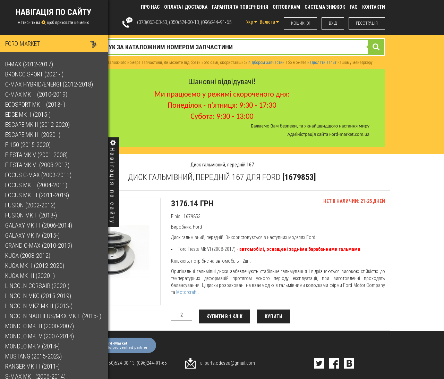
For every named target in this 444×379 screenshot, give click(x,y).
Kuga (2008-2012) (29, 255)
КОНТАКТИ (373, 7)
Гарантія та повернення (240, 7)
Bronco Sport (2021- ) (36, 74)
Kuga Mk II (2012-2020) (36, 265)
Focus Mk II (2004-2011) (38, 185)
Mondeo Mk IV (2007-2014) (41, 336)
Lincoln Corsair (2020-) (39, 285)
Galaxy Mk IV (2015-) (34, 235)
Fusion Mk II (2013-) (33, 215)
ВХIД (333, 23)
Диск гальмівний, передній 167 (222, 164)
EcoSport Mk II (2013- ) (37, 104)
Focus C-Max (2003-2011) (40, 175)
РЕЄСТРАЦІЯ (367, 23)
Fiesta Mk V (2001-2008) (38, 154)
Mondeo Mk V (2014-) (34, 346)
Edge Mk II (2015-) (29, 114)
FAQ (354, 7)
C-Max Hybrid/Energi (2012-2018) (51, 84)
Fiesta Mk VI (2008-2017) (39, 164)
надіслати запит (321, 62)
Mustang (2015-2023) (35, 356)
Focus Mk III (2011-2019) (39, 195)
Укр (251, 22)
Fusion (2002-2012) (32, 205)
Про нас (150, 7)
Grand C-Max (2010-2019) (40, 245)
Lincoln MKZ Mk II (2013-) (40, 306)
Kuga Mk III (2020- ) (32, 275)
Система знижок (325, 7)
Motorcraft (186, 292)
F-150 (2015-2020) (29, 144)
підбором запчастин (266, 62)
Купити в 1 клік (224, 316)
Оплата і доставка (185, 7)
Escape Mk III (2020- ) (34, 134)
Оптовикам (286, 7)
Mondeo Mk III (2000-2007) (41, 326)
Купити (273, 316)
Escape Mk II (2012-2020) (39, 124)
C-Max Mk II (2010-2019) (38, 94)
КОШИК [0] (300, 23)
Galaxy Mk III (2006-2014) (40, 225)
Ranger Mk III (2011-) (34, 366)
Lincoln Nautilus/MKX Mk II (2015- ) (55, 316)
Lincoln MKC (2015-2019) (40, 295)
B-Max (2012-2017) (31, 64)
